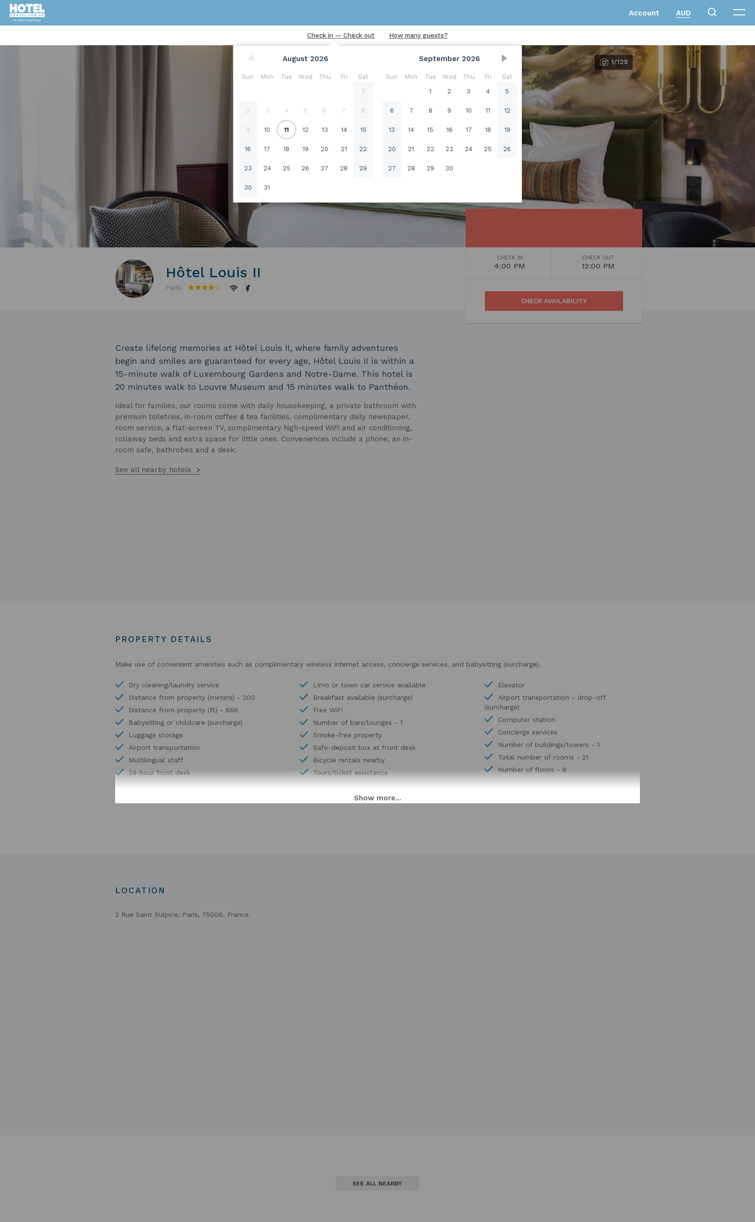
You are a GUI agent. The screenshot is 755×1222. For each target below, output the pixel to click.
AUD (683, 13)
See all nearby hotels (153, 469)
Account (644, 13)
